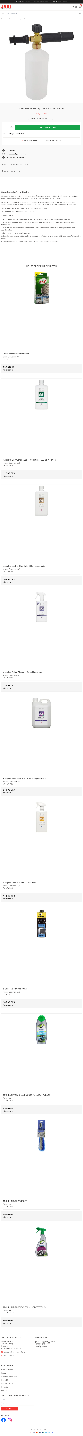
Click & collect (7, 1369)
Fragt (3, 1373)
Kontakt (4, 1380)
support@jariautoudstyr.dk (15, 1352)
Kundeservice (7, 1384)
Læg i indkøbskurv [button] (47, 127)
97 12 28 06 (9, 1355)
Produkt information (41, 171)
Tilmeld (9, 1408)
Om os (4, 1391)
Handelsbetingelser (9, 1376)
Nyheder (5, 1387)
